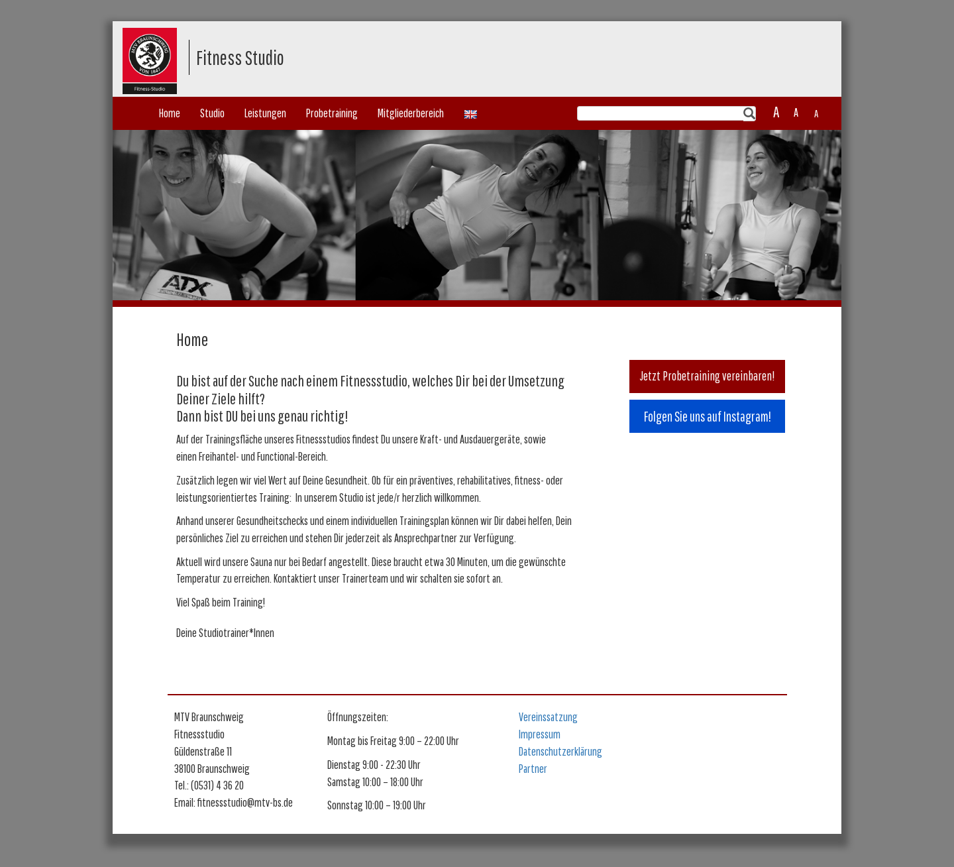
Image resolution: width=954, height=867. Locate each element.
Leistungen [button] (265, 113)
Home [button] (169, 113)
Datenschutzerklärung (560, 751)
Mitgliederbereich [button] (411, 113)
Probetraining (332, 113)
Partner (533, 769)
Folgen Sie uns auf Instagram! (707, 416)
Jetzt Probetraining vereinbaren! (707, 376)
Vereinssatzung (548, 717)
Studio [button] (212, 113)
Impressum (539, 734)
